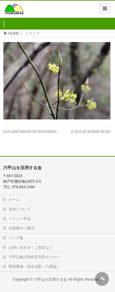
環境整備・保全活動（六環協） (34, 266)
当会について (20, 209)
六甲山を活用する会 (50, 279)
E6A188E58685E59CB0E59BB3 (29, 132)
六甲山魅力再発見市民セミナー (34, 257)
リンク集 (16, 238)
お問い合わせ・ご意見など (31, 247)
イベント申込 (20, 218)
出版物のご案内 (21, 228)
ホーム (14, 199)
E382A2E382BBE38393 (90, 132)
